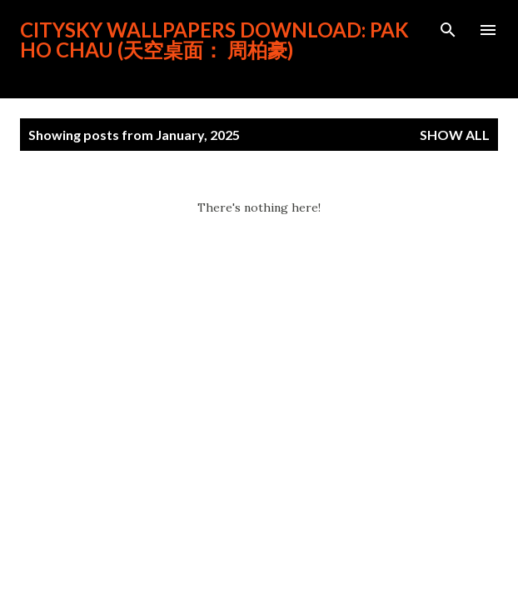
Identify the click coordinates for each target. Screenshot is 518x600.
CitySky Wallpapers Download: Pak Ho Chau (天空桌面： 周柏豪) (214, 40)
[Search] (448, 30)
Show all (455, 134)
